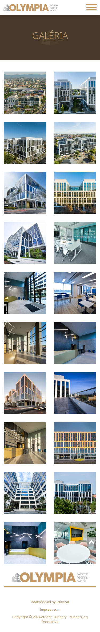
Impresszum (50, 609)
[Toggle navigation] (91, 7)
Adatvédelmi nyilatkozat (50, 601)
